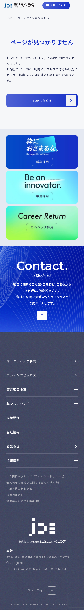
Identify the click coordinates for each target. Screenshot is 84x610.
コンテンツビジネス (21, 375)
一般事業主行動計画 (19, 488)
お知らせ (13, 446)
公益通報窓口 (15, 495)
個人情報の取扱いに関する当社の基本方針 (33, 482)
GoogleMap (17, 563)
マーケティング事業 (21, 361)
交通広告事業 (16, 389)
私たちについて (18, 403)
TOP (9, 17)
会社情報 (13, 432)
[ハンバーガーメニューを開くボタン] (76, 5)
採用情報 (13, 460)
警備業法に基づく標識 (20, 501)
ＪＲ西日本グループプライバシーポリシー (33, 476)
